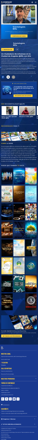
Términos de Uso (4, 434)
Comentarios (6, 405)
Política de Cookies (5, 435)
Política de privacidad (6, 437)
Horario (3, 365)
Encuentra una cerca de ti (23, 95)
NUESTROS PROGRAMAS (8, 379)
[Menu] (35, 2)
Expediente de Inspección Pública (8, 428)
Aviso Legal (3, 439)
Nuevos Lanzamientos (6, 371)
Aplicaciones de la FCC (6, 430)
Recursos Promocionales (7, 374)
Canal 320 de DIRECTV (6, 385)
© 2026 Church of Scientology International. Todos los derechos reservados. (17, 432)
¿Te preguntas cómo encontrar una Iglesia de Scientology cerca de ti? (23, 88)
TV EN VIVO (4, 363)
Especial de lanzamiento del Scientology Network (13, 356)
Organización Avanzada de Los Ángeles (11, 62)
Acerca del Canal (5, 359)
